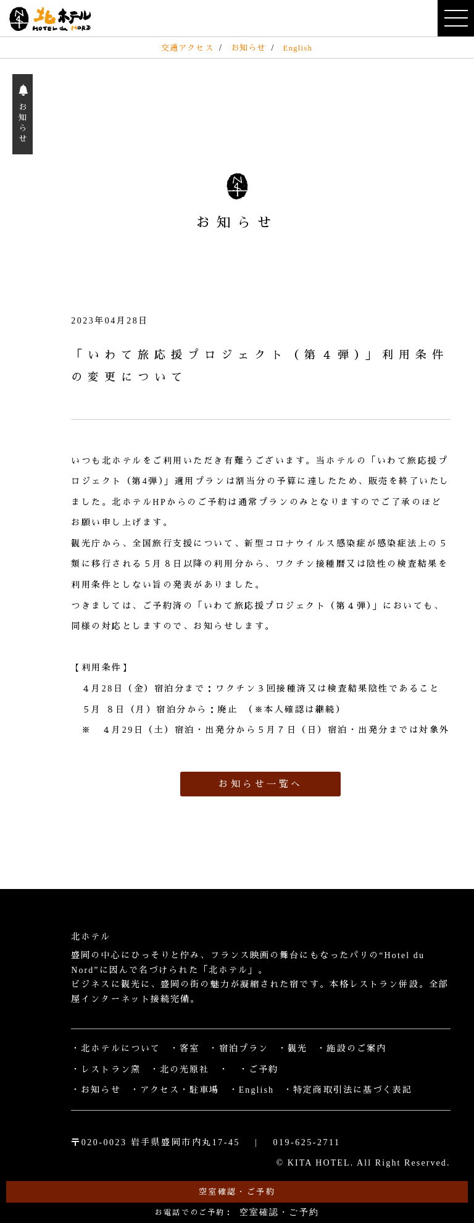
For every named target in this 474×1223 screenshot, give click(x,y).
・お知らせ (96, 1090)
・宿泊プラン (238, 1048)
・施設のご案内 (351, 1048)
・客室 (184, 1048)
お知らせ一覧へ (260, 784)
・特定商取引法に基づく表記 (347, 1090)
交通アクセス (187, 47)
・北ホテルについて (115, 1048)
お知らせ (248, 47)
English (297, 47)
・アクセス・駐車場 (175, 1090)
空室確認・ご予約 (237, 1191)
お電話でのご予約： (237, 1212)
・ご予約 (258, 1069)
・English (252, 1090)
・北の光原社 (180, 1069)
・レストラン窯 (106, 1069)
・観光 (292, 1048)
